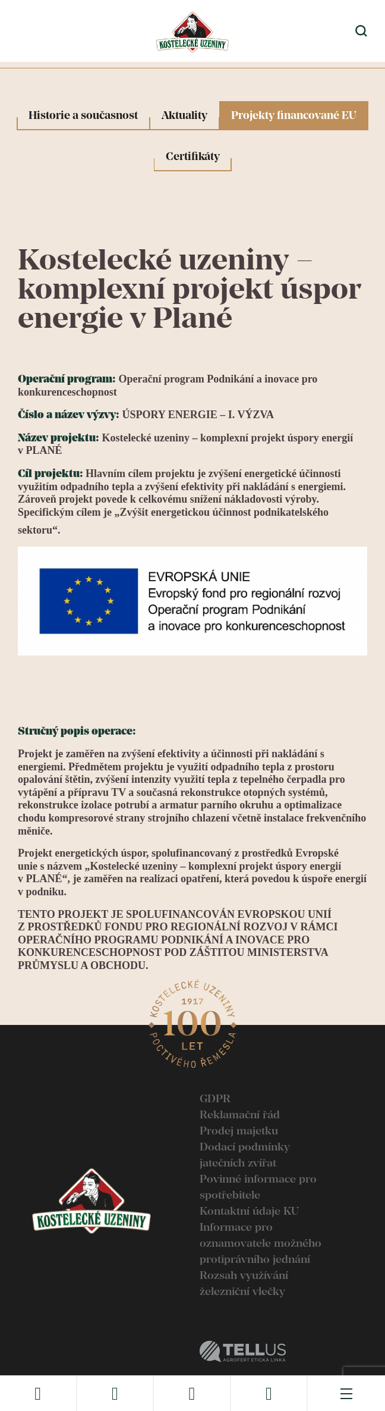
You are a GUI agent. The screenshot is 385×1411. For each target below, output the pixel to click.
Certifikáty (193, 156)
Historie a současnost (83, 115)
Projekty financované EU (293, 115)
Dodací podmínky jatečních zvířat (245, 1154)
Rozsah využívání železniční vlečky (244, 1283)
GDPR (215, 1098)
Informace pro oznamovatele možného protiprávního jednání (260, 1243)
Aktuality (184, 115)
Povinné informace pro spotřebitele (258, 1186)
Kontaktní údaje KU (249, 1211)
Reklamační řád (240, 1114)
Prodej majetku (239, 1130)
